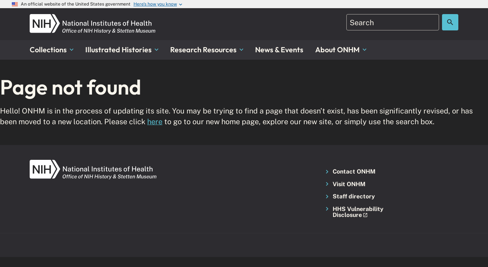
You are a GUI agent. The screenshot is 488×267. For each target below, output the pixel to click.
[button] (354, 212)
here (154, 121)
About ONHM (340, 49)
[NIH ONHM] (93, 18)
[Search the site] (450, 22)
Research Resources (206, 49)
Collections (51, 49)
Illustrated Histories (121, 49)
